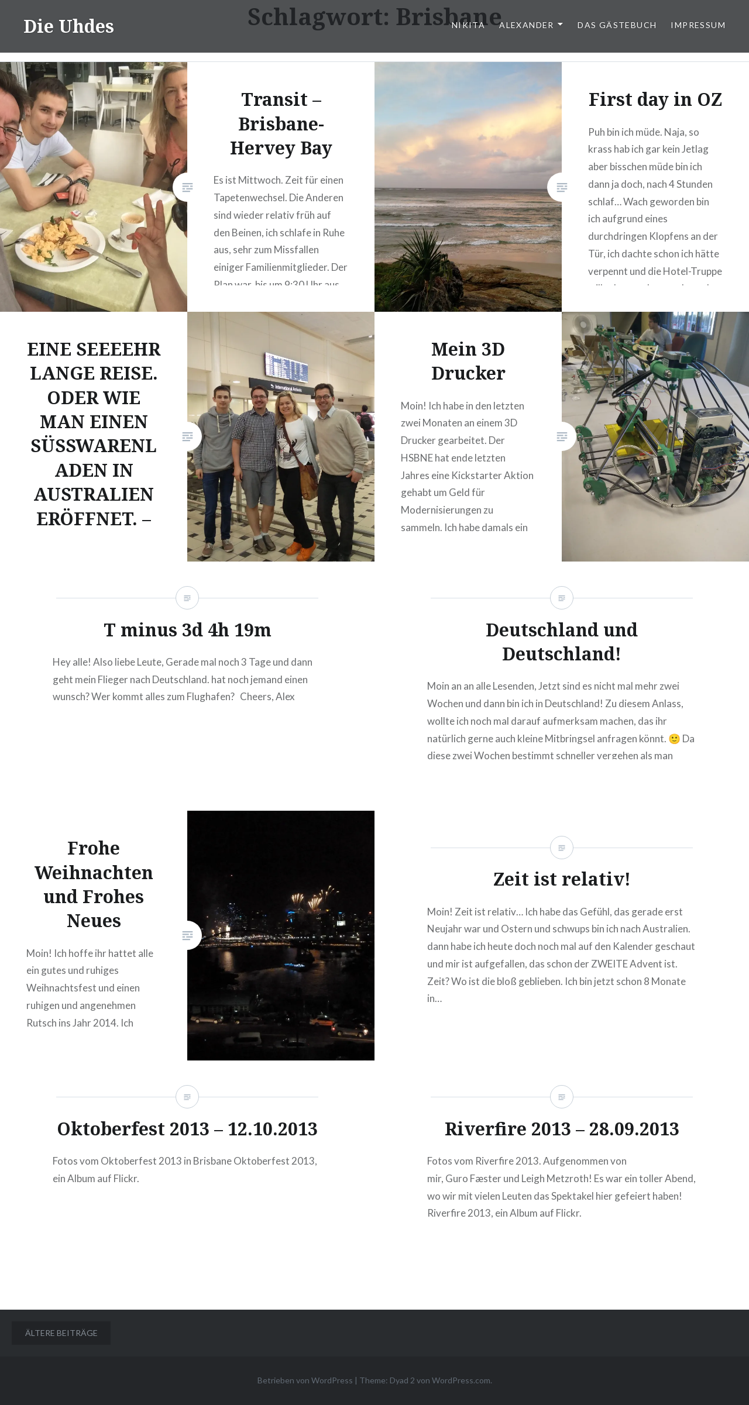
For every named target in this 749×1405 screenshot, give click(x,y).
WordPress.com (461, 1380)
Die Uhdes (68, 26)
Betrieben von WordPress (305, 1380)
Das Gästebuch (617, 25)
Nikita (468, 25)
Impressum (698, 25)
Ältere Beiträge (61, 1333)
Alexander (526, 25)
